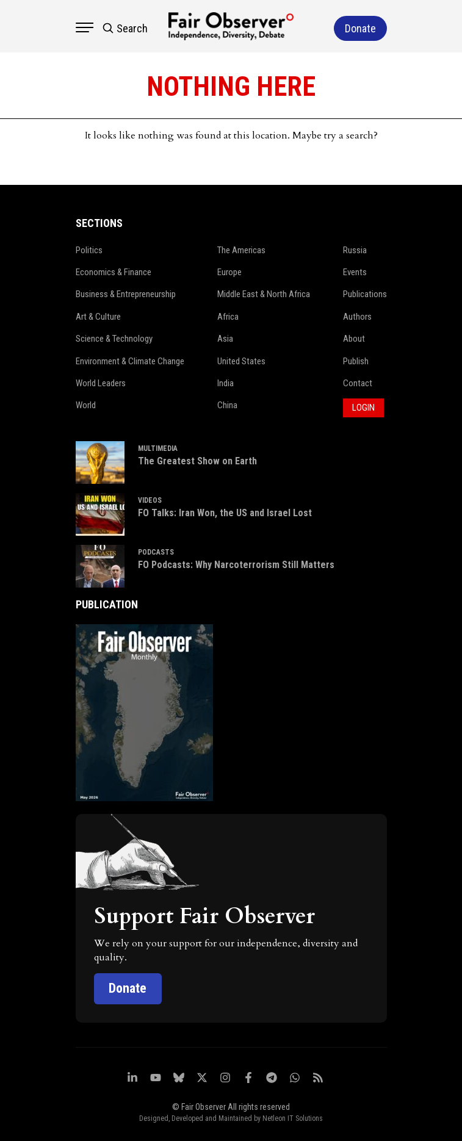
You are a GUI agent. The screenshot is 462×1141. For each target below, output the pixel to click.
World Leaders (101, 382)
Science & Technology (114, 338)
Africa (228, 316)
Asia (225, 338)
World (86, 404)
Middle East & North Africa (264, 293)
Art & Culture (98, 316)
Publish (356, 360)
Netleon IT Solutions (292, 1117)
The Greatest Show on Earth (197, 460)
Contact (357, 382)
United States (241, 360)
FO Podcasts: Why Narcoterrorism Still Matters (236, 564)
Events (355, 271)
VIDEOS (150, 499)
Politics (89, 249)
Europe (229, 271)
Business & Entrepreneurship (126, 293)
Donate (128, 987)
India (225, 382)
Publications (365, 293)
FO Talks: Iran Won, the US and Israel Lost (225, 512)
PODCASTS (156, 551)
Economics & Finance (114, 271)
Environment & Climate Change (130, 360)
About (354, 338)
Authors (357, 316)
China (227, 404)
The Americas (241, 249)
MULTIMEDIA (158, 447)
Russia (355, 249)
